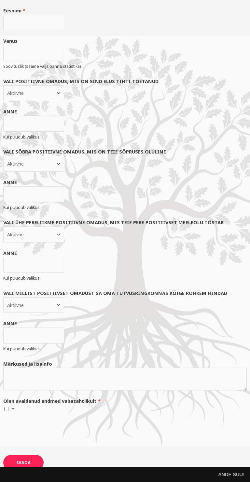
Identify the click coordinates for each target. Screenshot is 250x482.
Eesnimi (14, 10)
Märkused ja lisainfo (27, 363)
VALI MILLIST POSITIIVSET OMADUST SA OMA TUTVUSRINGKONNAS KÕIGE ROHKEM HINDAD (115, 293)
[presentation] (52, 432)
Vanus (10, 40)
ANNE (10, 111)
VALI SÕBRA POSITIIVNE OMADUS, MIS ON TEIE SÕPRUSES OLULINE (84, 151)
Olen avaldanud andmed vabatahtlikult (52, 401)
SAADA (23, 462)
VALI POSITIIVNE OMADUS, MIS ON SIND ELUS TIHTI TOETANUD (81, 81)
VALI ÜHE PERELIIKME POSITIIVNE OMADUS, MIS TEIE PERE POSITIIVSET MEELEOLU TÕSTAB (113, 222)
